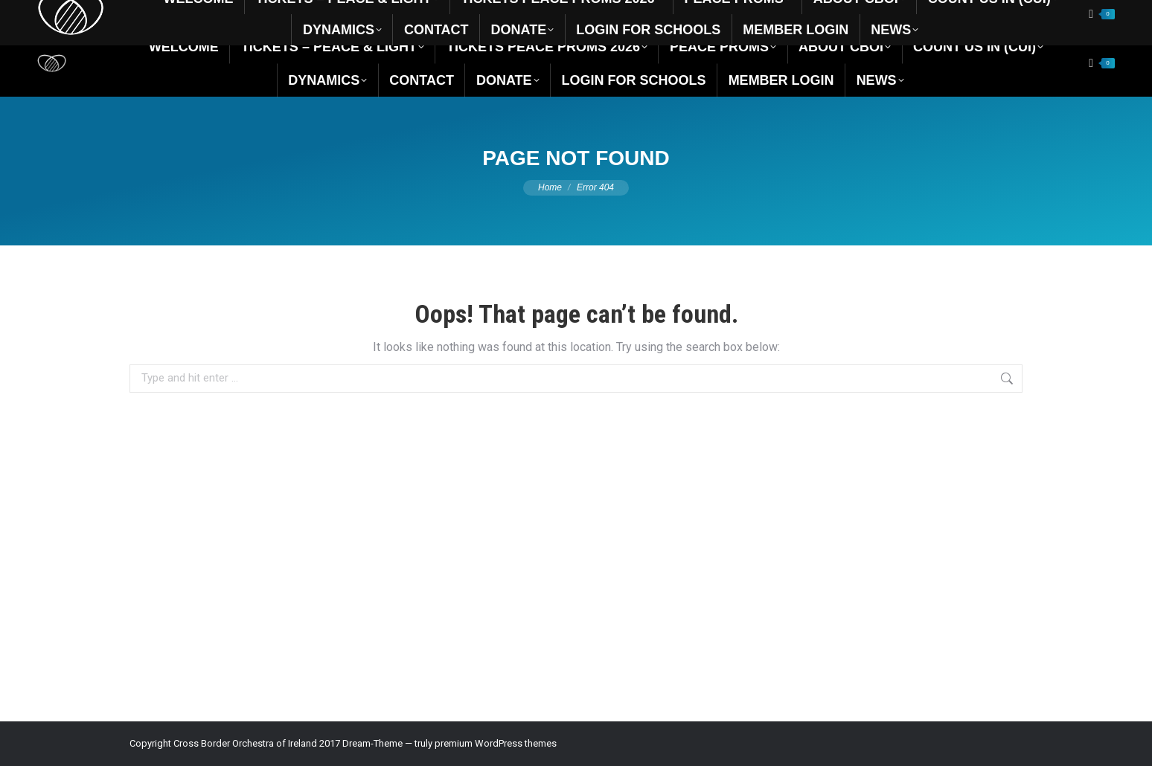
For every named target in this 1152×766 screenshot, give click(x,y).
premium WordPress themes (496, 743)
